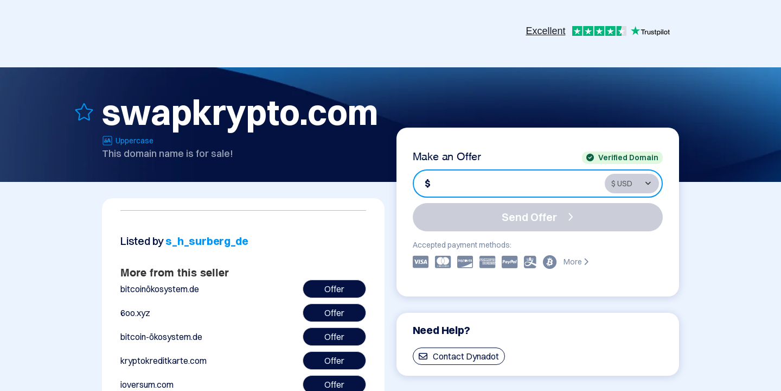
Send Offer (537, 217)
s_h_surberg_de (206, 241)
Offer (334, 289)
